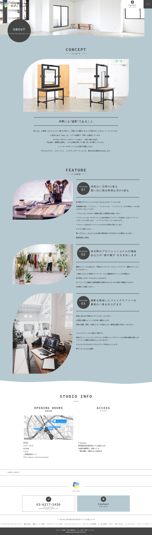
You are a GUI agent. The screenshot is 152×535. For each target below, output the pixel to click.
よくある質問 (102, 524)
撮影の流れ (27, 524)
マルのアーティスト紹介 (54, 524)
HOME (10, 472)
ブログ (110, 524)
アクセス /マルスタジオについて (11, 524)
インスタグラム (130, 524)
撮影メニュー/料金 (39, 524)
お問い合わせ (118, 524)
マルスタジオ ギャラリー (72, 524)
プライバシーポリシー (144, 524)
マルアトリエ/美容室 (89, 524)
